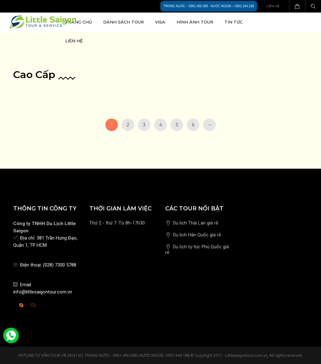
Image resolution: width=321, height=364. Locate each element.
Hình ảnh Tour (194, 21)
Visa (160, 21)
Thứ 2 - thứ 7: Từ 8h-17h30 (117, 223)
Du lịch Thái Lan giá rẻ (195, 223)
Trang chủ (78, 21)
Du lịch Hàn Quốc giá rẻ (197, 235)
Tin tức (233, 21)
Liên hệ (273, 6)
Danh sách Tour (123, 21)
